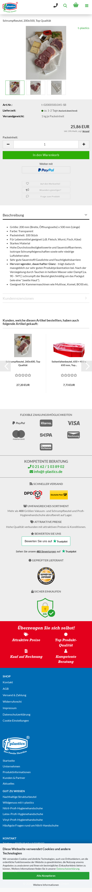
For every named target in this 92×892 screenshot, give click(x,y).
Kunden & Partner (14, 777)
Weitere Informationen (46, 884)
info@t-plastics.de (46, 471)
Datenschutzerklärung (67, 868)
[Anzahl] (46, 144)
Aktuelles (8, 783)
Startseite (9, 760)
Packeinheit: (10, 137)
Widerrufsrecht (12, 701)
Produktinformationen (17, 772)
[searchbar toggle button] (65, 5)
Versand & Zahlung (14, 695)
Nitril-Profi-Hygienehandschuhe (23, 808)
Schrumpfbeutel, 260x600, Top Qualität (23, 363)
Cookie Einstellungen (16, 720)
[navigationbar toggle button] (86, 5)
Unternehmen (11, 766)
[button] (8, 144)
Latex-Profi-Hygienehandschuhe (23, 814)
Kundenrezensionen (18, 298)
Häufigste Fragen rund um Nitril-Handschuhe (30, 825)
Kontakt (8, 682)
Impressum (9, 708)
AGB (6, 688)
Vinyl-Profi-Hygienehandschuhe (23, 819)
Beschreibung (13, 215)
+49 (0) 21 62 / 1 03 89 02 (28, 843)
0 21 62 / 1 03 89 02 (46, 466)
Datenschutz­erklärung (16, 714)
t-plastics (83, 28)
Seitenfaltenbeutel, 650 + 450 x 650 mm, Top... (69, 363)
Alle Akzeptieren (46, 875)
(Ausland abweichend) (67, 111)
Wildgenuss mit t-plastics (18, 802)
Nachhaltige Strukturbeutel (19, 796)
